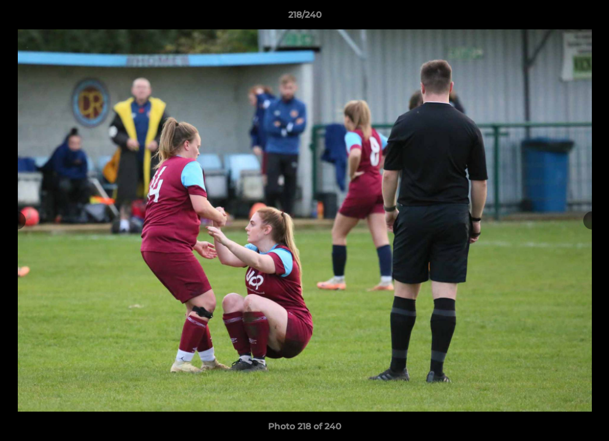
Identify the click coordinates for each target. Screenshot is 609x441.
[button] (587, 17)
